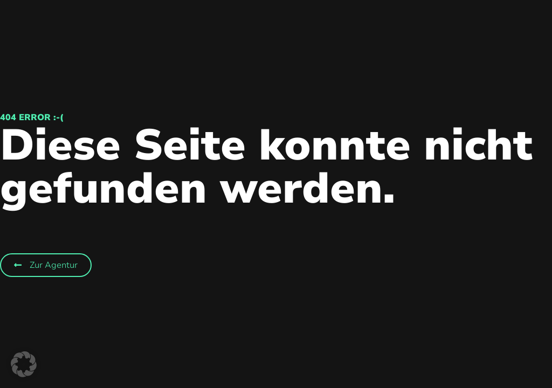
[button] (23, 364)
